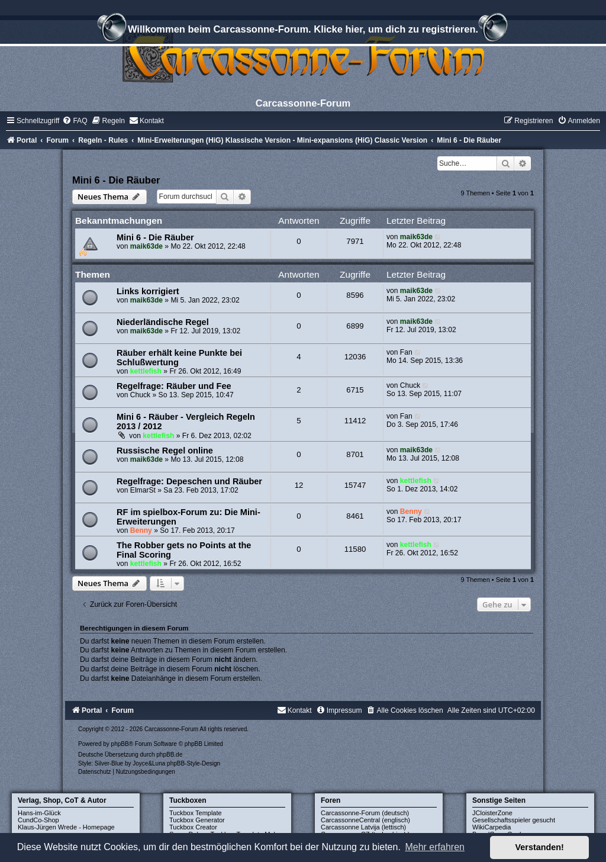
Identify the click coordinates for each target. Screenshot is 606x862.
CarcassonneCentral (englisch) (365, 820)
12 (299, 485)
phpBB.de (169, 754)
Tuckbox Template (195, 812)
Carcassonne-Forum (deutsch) (365, 812)
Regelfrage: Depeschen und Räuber (189, 481)
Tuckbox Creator (193, 827)
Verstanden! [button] (539, 847)
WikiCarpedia (491, 827)
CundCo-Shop (38, 820)
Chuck (140, 395)
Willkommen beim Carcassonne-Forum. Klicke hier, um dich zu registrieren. (303, 30)
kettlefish (146, 371)
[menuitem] (74, 121)
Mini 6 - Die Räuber (116, 180)
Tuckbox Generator (197, 820)
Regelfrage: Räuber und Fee (174, 386)
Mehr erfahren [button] (435, 847)
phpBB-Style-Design (193, 763)
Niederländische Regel (163, 322)
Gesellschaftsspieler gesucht (513, 820)
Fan (406, 352)
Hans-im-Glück (39, 812)
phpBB (120, 744)
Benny (141, 530)
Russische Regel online (165, 450)
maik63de (146, 246)
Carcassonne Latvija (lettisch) (363, 827)
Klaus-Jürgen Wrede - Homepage (66, 827)
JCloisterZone (492, 812)
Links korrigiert (148, 291)
